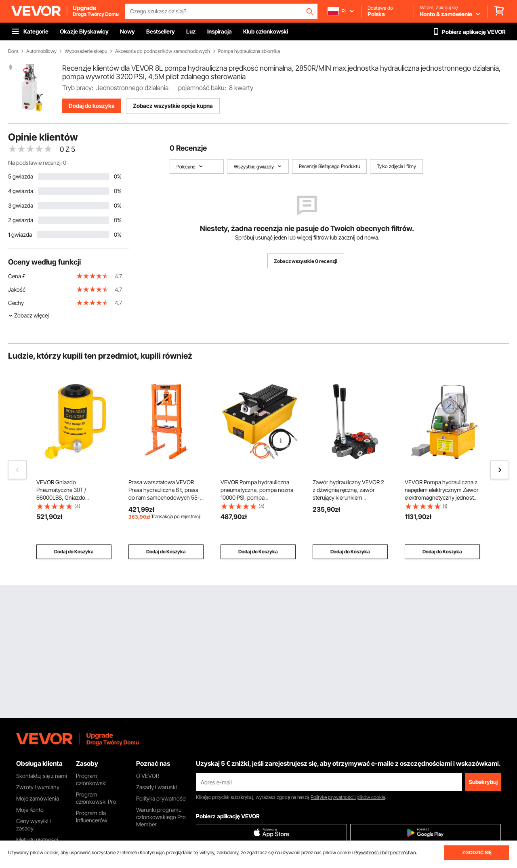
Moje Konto (30, 809)
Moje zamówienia (37, 798)
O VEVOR (147, 775)
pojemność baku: (202, 88)
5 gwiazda (20, 176)
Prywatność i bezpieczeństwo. (385, 852)
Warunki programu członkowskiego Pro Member (161, 817)
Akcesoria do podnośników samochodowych (162, 51)
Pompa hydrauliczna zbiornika (249, 51)
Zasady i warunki (156, 787)
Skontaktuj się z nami (41, 775)
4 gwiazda (20, 190)
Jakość (16, 289)
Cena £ (16, 276)
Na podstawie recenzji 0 (37, 162)
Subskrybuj (483, 781)
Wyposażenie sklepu (86, 51)
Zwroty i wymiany (37, 787)
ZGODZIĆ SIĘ (477, 852)
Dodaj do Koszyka (74, 552)
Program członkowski (91, 779)
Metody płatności (37, 839)
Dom (13, 51)
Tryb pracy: (77, 88)
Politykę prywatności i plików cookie (348, 797)
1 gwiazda (20, 234)
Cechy (16, 302)
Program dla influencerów (91, 816)
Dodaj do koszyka (92, 105)
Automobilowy (41, 51)
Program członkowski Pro (96, 798)
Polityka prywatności (161, 798)
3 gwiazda (20, 205)
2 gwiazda (20, 219)
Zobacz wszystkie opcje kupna (173, 105)
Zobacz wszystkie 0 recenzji (305, 261)
